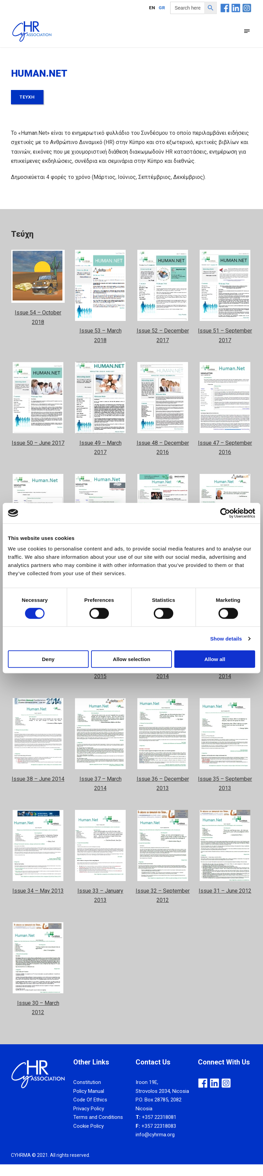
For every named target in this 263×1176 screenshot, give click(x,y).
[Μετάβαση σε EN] (152, 7)
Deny (48, 659)
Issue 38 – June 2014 (38, 790)
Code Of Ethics (90, 1111)
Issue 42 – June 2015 (38, 678)
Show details (226, 638)
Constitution (87, 1094)
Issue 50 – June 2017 (38, 454)
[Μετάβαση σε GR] (162, 7)
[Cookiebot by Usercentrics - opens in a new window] (225, 513)
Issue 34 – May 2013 (38, 902)
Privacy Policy (88, 1120)
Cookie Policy (88, 1138)
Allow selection (131, 659)
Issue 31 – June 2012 (225, 902)
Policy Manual (88, 1103)
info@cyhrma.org (155, 1146)
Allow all (214, 659)
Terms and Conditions (98, 1129)
